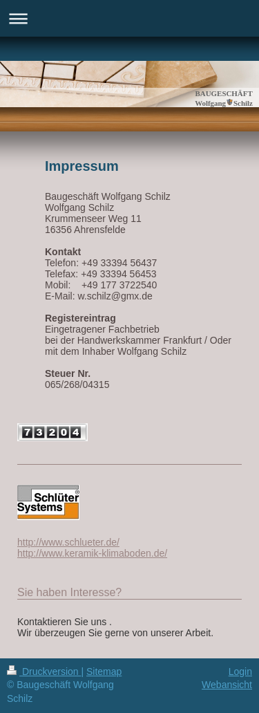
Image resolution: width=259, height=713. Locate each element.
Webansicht (227, 684)
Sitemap (104, 671)
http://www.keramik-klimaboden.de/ (92, 553)
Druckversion (44, 671)
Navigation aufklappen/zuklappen (129, 18)
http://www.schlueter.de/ (68, 542)
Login (240, 671)
